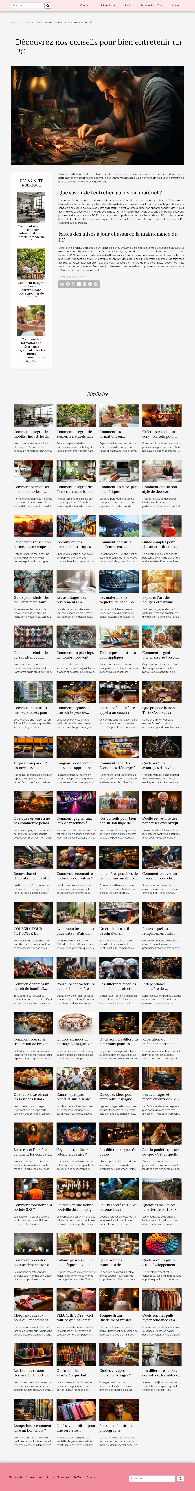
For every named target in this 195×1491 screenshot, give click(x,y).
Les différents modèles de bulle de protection (117, 986)
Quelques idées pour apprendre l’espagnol (116, 1096)
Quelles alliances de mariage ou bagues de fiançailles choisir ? (74, 1044)
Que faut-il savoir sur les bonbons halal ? (31, 1096)
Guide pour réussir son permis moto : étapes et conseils (33, 547)
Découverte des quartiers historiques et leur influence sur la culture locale (76, 549)
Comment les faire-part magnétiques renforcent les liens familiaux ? (118, 494)
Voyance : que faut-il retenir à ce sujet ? (73, 1151)
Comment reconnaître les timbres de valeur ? (75, 875)
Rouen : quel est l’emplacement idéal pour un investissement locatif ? (161, 935)
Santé (128, 5)
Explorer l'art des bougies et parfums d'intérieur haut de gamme (158, 604)
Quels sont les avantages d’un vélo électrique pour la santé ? (158, 770)
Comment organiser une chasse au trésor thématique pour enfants (159, 659)
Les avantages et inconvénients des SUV (161, 1096)
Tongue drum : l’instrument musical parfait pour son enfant (118, 1320)
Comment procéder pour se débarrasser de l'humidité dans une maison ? (32, 1267)
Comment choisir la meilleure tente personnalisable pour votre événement (116, 549)
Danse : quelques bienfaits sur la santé (73, 1096)
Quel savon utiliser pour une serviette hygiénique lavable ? (76, 1430)
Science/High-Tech (152, 5)
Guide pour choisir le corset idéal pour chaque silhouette (31, 657)
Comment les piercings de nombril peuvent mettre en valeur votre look (75, 659)
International (108, 5)
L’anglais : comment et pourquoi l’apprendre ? (75, 765)
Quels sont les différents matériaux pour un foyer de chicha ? (119, 1044)
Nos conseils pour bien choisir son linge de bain (117, 823)
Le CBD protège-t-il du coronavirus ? (118, 1207)
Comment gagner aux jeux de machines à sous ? (74, 823)
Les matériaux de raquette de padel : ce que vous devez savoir (117, 602)
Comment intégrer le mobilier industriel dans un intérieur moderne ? (31, 233)
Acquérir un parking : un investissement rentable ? (31, 768)
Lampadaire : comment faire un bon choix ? (32, 1428)
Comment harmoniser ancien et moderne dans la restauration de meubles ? (32, 494)
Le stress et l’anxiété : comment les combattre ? (33, 1154)
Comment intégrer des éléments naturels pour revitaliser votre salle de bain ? (76, 494)
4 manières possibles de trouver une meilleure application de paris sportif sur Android (118, 880)
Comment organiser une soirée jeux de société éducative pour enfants (75, 715)
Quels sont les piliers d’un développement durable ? (159, 1265)
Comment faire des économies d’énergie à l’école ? (117, 768)
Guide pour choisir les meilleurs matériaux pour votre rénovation (32, 602)
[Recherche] (27, 5)
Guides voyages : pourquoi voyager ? (115, 1372)
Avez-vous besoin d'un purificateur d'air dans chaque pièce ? (75, 933)
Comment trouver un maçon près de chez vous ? (159, 878)
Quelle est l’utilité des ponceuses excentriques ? (162, 823)
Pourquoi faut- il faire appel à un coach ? (117, 710)
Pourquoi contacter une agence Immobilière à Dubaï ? (76, 989)
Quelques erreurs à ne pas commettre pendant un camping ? (33, 823)
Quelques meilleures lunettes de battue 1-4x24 (159, 1209)
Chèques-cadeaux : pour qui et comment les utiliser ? (31, 1320)
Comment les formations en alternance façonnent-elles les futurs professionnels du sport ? (31, 350)
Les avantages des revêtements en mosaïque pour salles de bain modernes (76, 604)
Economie (86, 5)
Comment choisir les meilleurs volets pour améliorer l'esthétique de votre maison (31, 715)
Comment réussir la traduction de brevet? (31, 1041)
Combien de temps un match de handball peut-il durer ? (31, 989)
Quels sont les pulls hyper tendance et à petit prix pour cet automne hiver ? (158, 1322)
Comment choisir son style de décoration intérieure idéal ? (159, 491)
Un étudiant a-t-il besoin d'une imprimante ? (114, 933)
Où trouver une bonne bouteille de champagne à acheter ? (76, 1209)
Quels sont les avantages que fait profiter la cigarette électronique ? (72, 1377)
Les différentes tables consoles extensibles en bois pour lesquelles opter (161, 1377)
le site (139, 200)
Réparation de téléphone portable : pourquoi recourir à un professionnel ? (161, 1046)
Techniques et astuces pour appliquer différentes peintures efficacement (117, 659)
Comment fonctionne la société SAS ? (33, 1207)
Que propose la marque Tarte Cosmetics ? (161, 710)
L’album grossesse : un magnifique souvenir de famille (76, 1265)
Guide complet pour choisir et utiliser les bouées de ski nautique (161, 547)
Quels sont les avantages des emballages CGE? (113, 1265)
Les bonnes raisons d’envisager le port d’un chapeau (33, 1375)
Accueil (15, 22)
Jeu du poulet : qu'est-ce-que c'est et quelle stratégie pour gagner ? (161, 1154)
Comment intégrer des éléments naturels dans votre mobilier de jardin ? (31, 290)
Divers (175, 5)
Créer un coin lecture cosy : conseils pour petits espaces (159, 436)
